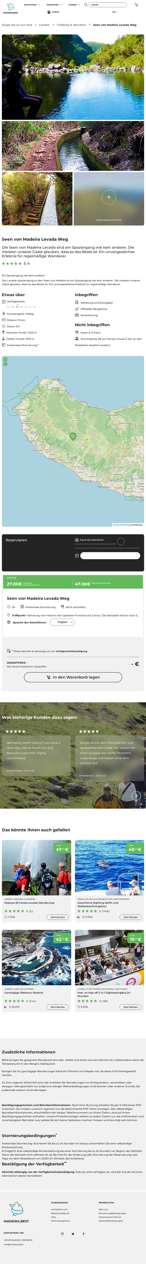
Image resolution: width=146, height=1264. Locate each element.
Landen (44, 24)
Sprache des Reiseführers (26, 622)
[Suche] (108, 4)
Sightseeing (108, 990)
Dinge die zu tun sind (17, 24)
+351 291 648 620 (12, 1240)
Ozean (80, 900)
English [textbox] (62, 622)
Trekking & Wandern (71, 24)
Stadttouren (93, 990)
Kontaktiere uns (59, 1209)
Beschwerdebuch (60, 1213)
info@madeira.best (13, 1244)
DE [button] (114, 12)
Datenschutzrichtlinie (110, 1217)
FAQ (53, 1217)
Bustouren (121, 990)
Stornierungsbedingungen (112, 1213)
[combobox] (62, 622)
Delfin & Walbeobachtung (99, 900)
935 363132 (27, 1240)
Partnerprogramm (60, 1221)
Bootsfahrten (121, 900)
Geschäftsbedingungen (111, 1221)
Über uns (103, 1209)
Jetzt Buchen (58, 918)
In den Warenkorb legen (73, 678)
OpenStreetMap (122, 525)
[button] (39, 4)
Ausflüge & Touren (24, 990)
